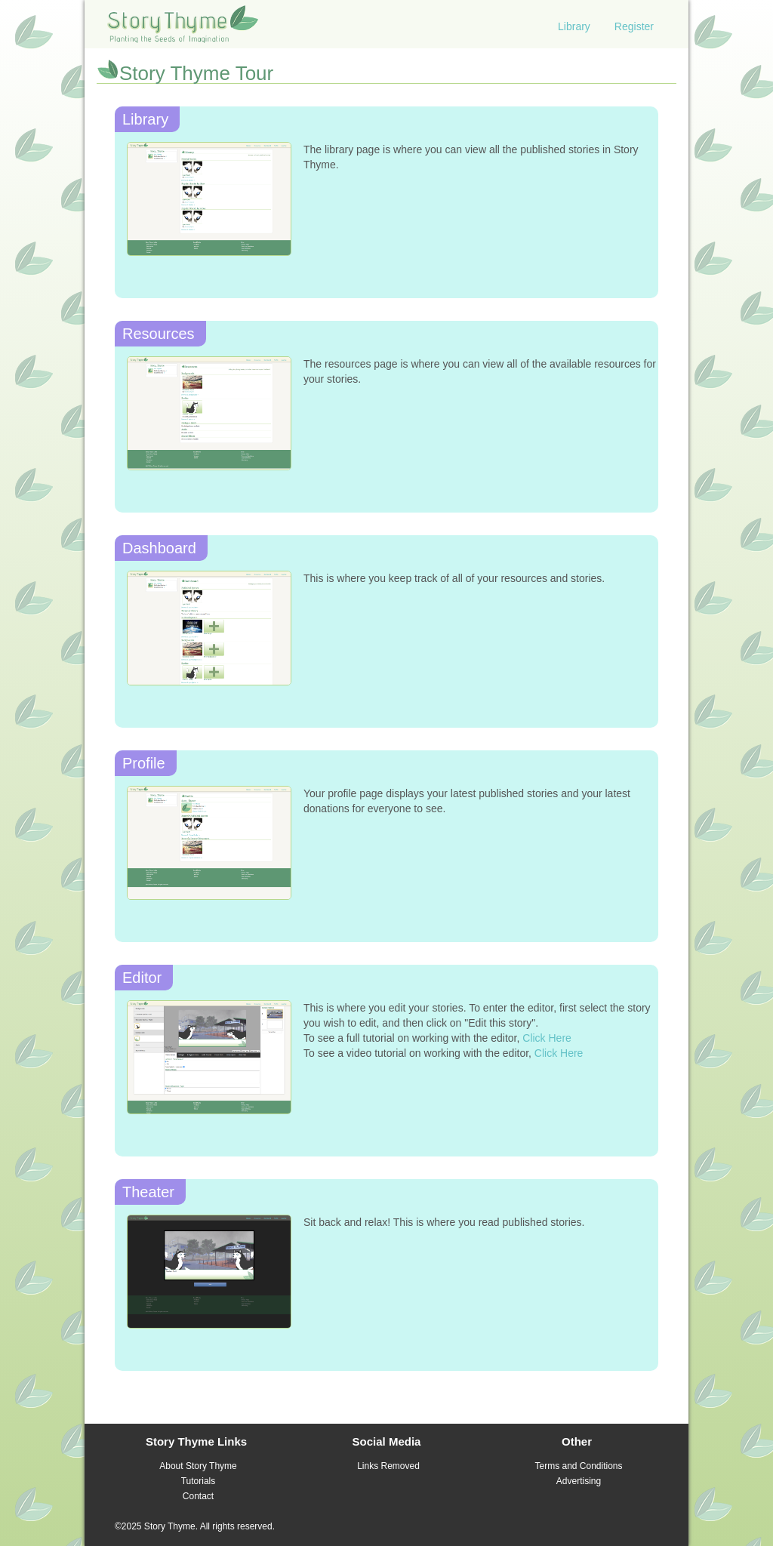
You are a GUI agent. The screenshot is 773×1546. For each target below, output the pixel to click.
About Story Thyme (198, 1466)
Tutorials (198, 1481)
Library (574, 26)
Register (634, 26)
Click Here (546, 1038)
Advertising (578, 1481)
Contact (198, 1496)
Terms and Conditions (578, 1466)
